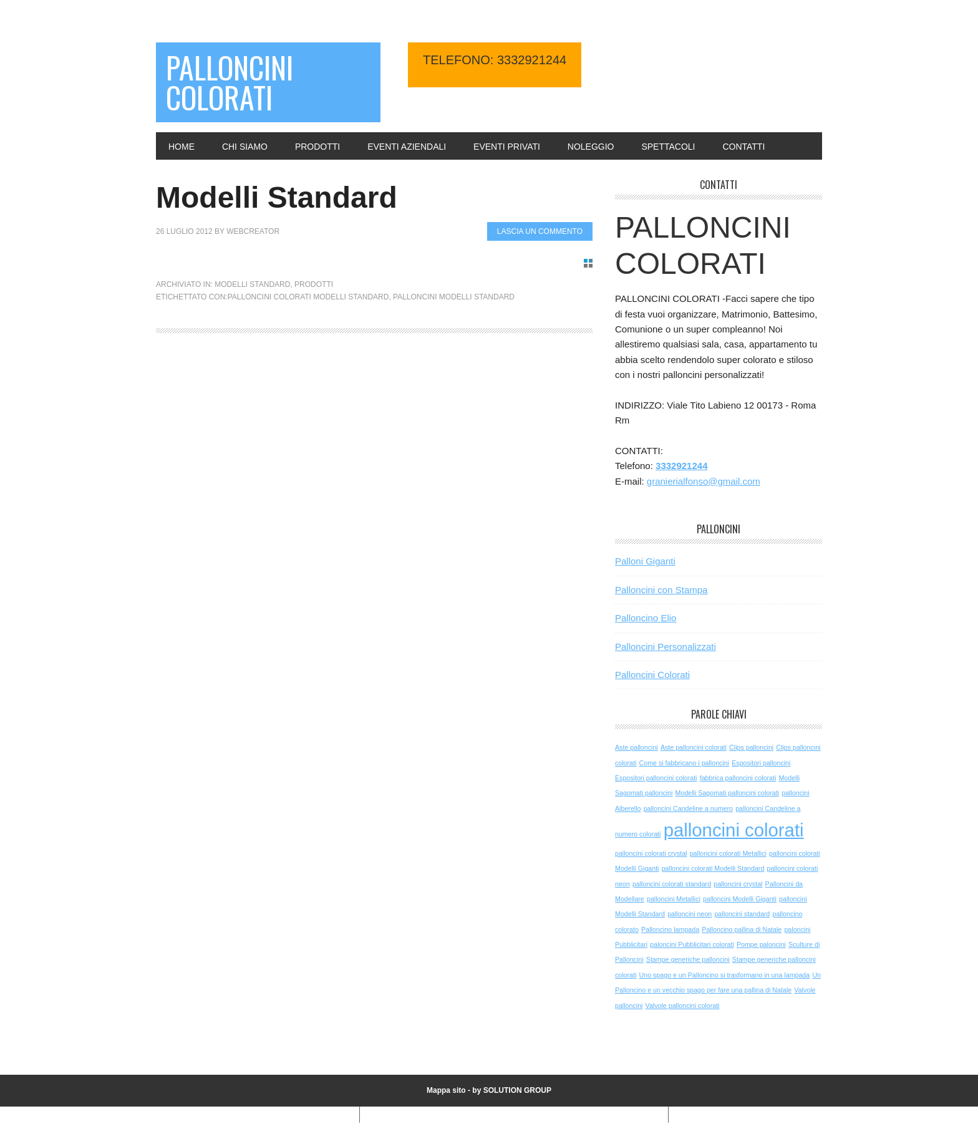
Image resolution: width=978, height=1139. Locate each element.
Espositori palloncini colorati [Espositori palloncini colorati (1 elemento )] (656, 778)
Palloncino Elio (645, 618)
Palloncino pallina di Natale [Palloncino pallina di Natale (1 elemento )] (742, 929)
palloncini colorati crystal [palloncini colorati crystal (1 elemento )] (651, 853)
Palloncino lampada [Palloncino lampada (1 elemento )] (670, 929)
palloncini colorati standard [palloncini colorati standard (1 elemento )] (671, 884)
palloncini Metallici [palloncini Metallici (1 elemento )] (673, 899)
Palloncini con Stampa (661, 589)
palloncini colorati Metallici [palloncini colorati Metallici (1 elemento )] (728, 853)
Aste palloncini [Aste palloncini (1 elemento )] (636, 747)
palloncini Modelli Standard (454, 297)
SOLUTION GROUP (517, 1090)
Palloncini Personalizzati (665, 646)
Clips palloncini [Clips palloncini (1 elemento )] (751, 747)
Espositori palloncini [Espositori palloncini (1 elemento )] (761, 763)
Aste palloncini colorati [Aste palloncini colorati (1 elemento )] (694, 747)
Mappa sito (446, 1090)
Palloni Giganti (645, 561)
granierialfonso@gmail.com (703, 481)
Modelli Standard (276, 197)
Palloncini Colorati (229, 82)
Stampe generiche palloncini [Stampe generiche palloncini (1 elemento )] (688, 959)
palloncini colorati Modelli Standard (308, 297)
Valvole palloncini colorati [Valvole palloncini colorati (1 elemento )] (683, 1005)
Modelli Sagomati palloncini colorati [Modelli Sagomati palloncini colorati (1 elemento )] (727, 793)
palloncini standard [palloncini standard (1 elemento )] (742, 914)
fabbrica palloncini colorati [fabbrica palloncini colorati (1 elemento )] (738, 778)
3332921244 (681, 465)
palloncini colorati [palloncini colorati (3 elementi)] (734, 830)
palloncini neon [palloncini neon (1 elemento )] (689, 914)
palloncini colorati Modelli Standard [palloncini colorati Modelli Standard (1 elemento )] (713, 868)
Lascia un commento (540, 231)
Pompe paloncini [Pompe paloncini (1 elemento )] (761, 944)
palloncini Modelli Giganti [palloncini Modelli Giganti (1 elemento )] (740, 899)
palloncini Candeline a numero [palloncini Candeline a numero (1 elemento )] (688, 808)
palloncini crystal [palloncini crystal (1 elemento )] (738, 884)
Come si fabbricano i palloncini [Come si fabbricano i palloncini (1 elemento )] (684, 763)
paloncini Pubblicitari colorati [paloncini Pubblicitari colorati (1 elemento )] (692, 944)
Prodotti (313, 284)
